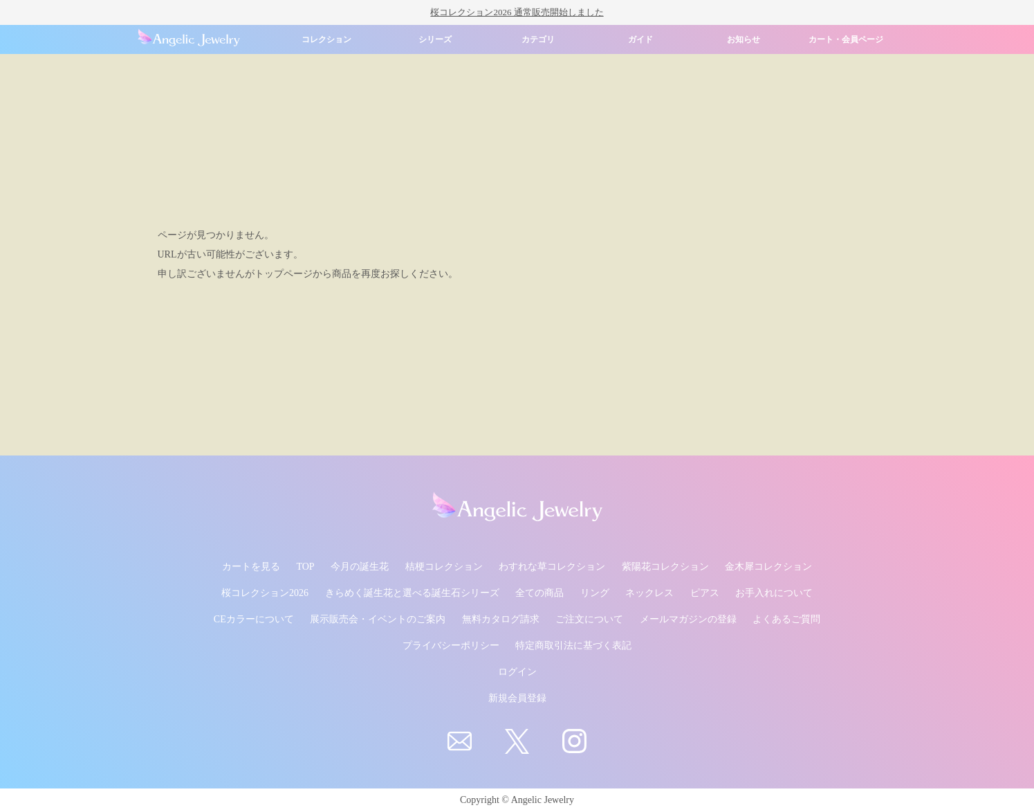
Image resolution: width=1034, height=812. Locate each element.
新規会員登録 (517, 698)
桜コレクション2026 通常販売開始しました (516, 12)
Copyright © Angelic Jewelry (517, 800)
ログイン (517, 672)
